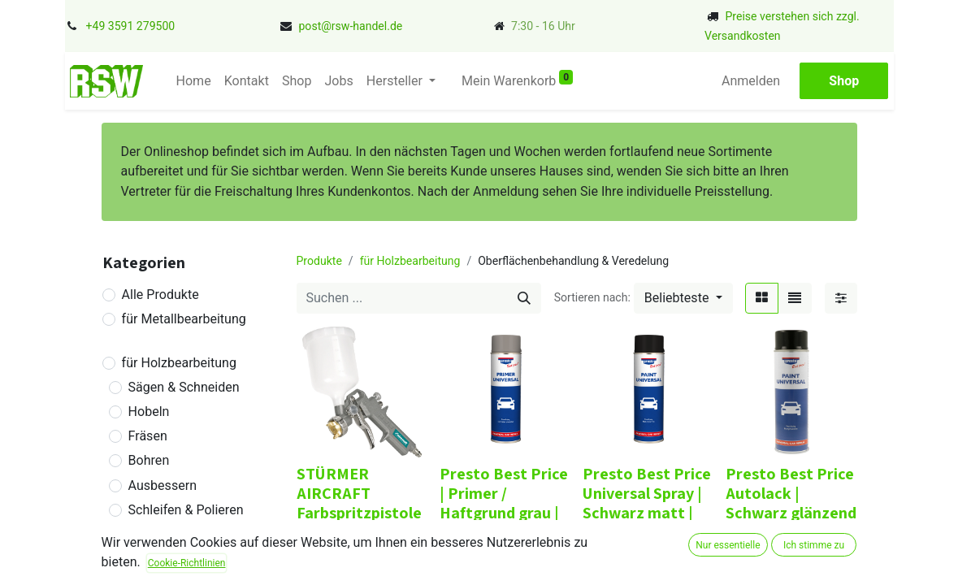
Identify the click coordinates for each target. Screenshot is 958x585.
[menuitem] (192, 81)
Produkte (319, 260)
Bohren (149, 460)
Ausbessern (162, 485)
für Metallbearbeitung (184, 319)
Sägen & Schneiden (184, 387)
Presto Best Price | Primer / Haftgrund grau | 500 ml (504, 502)
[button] (683, 298)
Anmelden (751, 81)
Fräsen (147, 436)
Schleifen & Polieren (186, 510)
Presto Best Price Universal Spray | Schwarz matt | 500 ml (647, 502)
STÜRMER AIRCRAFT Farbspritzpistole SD (359, 502)
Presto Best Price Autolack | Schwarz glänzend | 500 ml (791, 502)
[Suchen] (524, 298)
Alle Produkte (160, 294)
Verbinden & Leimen (186, 534)
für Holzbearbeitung (179, 362)
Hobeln (149, 411)
